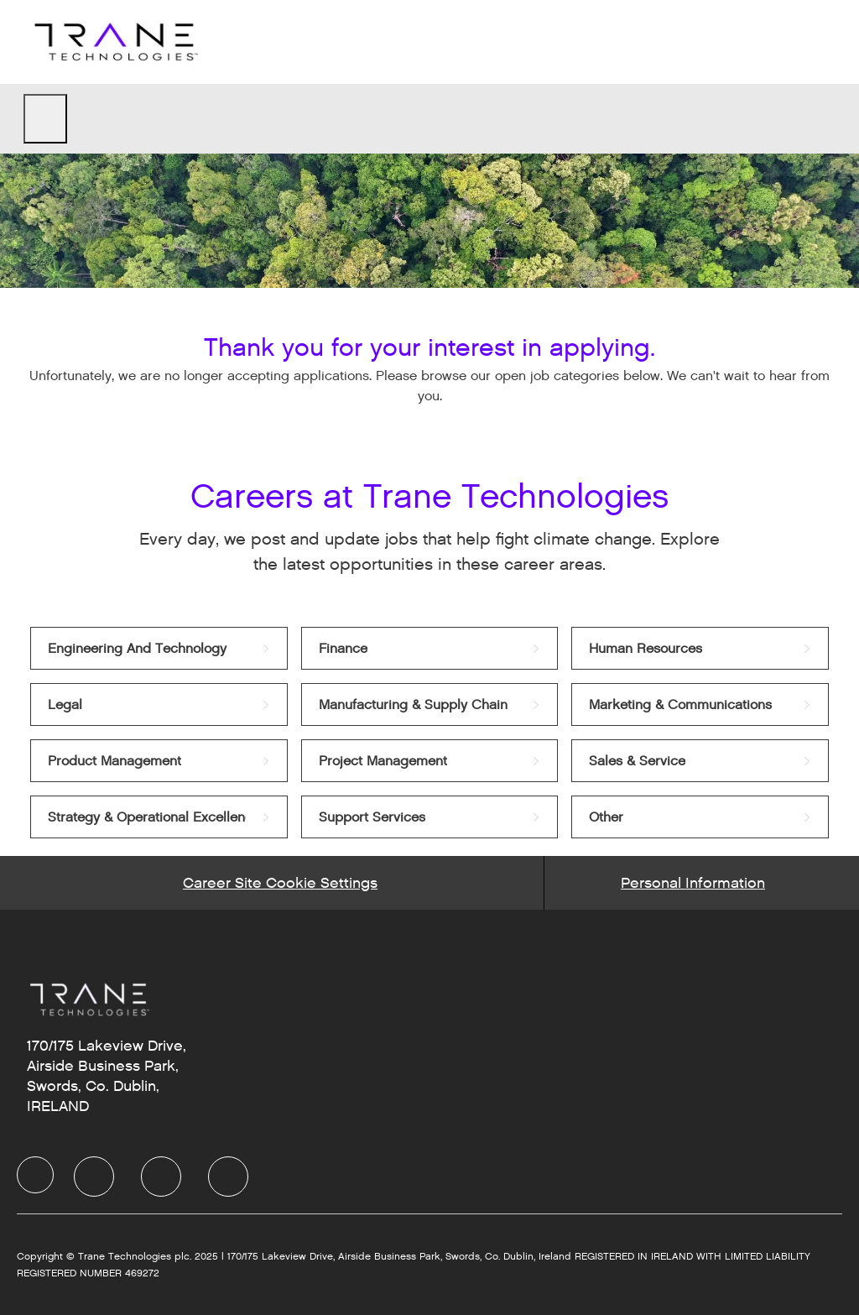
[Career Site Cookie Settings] (280, 883)
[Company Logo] (114, 41)
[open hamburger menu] (45, 119)
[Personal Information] (693, 883)
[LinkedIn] (94, 1176)
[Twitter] (161, 1176)
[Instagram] (228, 1176)
